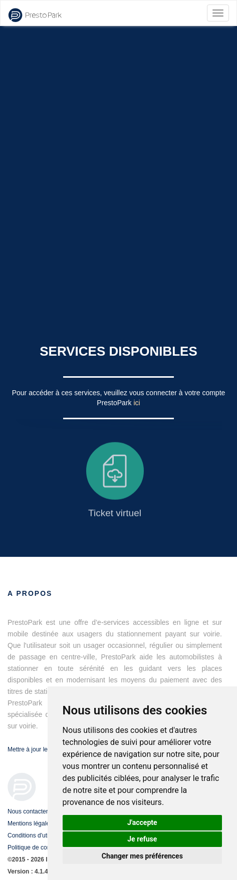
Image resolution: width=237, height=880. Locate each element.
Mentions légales (30, 823)
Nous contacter (28, 811)
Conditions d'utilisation (37, 835)
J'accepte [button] (142, 822)
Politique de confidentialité (42, 847)
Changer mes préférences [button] (142, 856)
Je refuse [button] (142, 839)
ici (136, 403)
